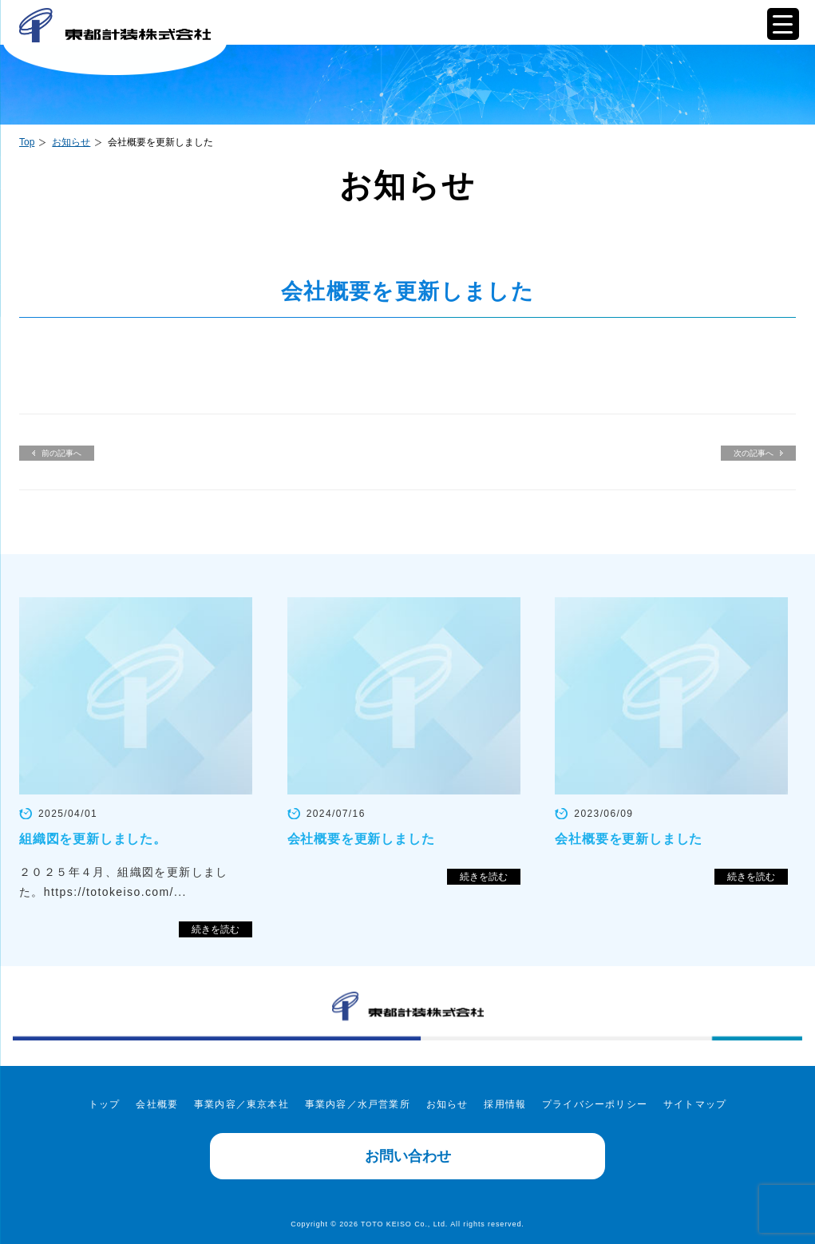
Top (26, 142)
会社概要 (157, 1104)
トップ (105, 1104)
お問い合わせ (408, 1156)
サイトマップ (694, 1104)
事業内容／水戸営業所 (357, 1104)
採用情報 (505, 1104)
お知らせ (71, 142)
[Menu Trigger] (783, 24)
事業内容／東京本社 (241, 1104)
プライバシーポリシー (594, 1104)
